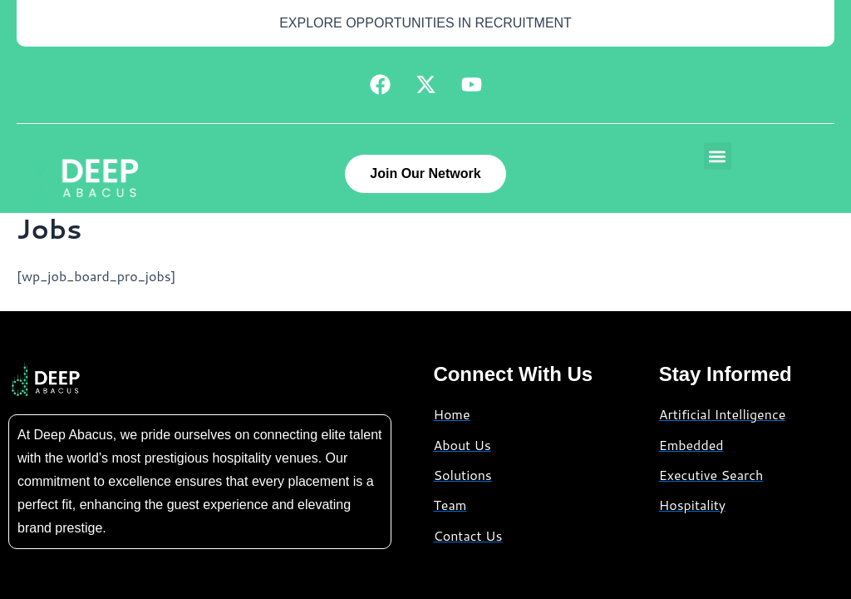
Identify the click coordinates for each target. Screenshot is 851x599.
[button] (717, 156)
